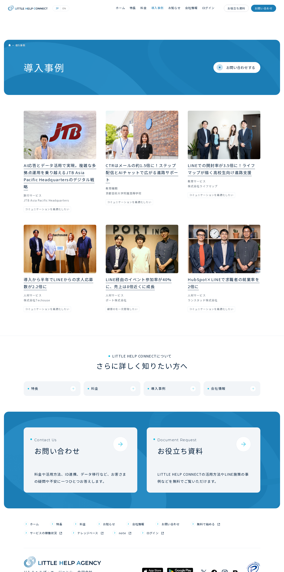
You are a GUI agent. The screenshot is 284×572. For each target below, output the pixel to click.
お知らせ (176, 8)
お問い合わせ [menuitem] (185, 503)
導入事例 (159, 8)
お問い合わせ (264, 8)
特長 (135, 8)
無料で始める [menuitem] (225, 503)
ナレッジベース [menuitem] (98, 513)
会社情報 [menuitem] (149, 503)
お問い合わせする (235, 44)
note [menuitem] (137, 513)
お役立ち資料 (236, 8)
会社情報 (192, 8)
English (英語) (70, 8)
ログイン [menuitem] (170, 513)
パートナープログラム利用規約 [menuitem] (239, 564)
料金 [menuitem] (87, 503)
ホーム (123, 8)
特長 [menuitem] (62, 503)
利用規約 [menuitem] (208, 564)
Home (9, 22)
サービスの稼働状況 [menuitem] (47, 513)
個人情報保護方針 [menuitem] (151, 564)
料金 (146, 8)
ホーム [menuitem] (35, 503)
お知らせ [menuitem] (116, 503)
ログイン (209, 8)
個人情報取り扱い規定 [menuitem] (182, 564)
